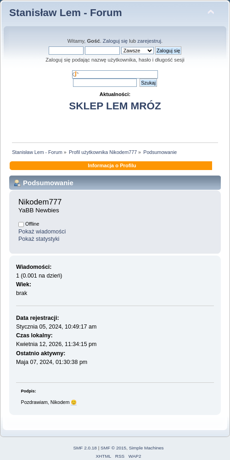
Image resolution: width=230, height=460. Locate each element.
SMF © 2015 (113, 447)
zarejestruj (149, 41)
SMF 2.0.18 (85, 447)
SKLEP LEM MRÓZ (115, 106)
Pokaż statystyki (38, 239)
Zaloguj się (115, 41)
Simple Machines (146, 447)
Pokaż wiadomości (42, 231)
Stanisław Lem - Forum (65, 12)
